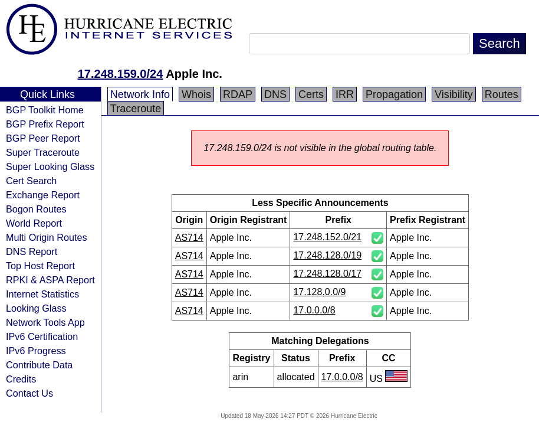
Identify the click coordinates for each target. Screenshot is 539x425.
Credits (21, 379)
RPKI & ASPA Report (50, 279)
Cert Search (31, 180)
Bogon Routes (36, 209)
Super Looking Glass (50, 166)
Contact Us (29, 393)
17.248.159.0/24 (120, 73)
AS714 (189, 238)
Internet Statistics (42, 294)
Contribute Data (39, 364)
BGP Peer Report (43, 138)
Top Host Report (40, 265)
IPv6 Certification (42, 336)
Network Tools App (45, 322)
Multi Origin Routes (46, 237)
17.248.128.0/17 (327, 274)
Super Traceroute (43, 152)
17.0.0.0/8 (314, 310)
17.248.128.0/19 (327, 255)
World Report (34, 223)
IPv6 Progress (36, 350)
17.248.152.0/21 (327, 237)
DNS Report (31, 251)
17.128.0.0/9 (319, 292)
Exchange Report (43, 194)
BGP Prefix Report (45, 124)
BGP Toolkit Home (45, 109)
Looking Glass (36, 308)
